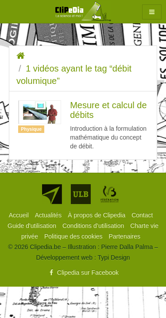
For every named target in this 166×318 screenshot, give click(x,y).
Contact (142, 215)
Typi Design (113, 257)
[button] (152, 11)
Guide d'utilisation (33, 225)
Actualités (49, 215)
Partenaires (124, 236)
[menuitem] (20, 215)
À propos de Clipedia (97, 215)
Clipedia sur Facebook (83, 272)
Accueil (20, 215)
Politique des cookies (74, 236)
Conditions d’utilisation (94, 225)
